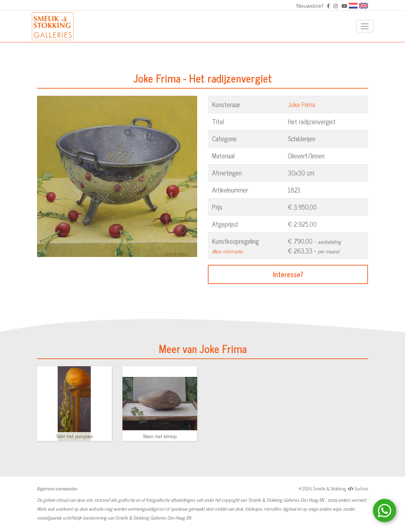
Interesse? (288, 274)
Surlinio (361, 488)
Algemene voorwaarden (57, 488)
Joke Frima (301, 104)
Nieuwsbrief (309, 5)
